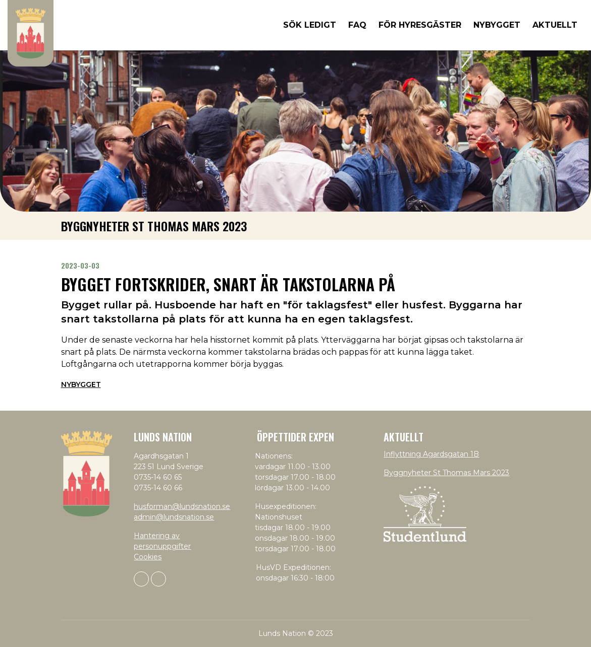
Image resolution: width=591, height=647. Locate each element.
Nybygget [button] (496, 25)
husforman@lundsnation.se (182, 506)
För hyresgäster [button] (420, 25)
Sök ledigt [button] (309, 25)
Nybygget (81, 384)
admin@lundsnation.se (174, 517)
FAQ (357, 25)
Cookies (148, 556)
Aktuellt (554, 25)
